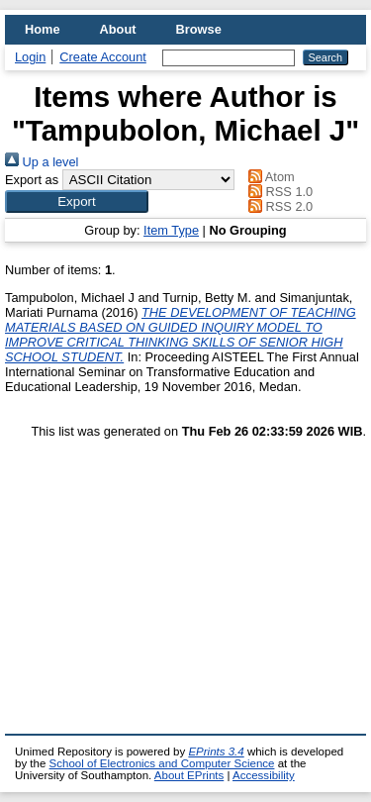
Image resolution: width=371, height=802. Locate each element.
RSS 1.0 (278, 191)
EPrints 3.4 (215, 751)
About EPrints (189, 775)
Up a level (41, 161)
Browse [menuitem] (199, 29)
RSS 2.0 (278, 206)
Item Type (171, 230)
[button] (76, 201)
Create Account (102, 57)
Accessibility (263, 775)
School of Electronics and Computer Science (162, 763)
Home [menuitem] (42, 29)
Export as (31, 179)
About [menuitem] (118, 29)
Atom (268, 176)
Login (30, 57)
